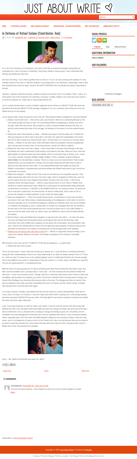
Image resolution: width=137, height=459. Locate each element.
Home (4, 26)
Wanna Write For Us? (111, 26)
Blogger (118, 94)
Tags (108, 47)
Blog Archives (120, 47)
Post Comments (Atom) (23, 438)
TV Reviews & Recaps (18, 26)
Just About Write (66, 450)
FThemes (44, 456)
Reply (12, 392)
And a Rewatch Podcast (40, 26)
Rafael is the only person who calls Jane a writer (26, 232)
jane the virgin (44, 38)
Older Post (85, 371)
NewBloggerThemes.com (95, 456)
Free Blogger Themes (77, 456)
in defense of (33, 38)
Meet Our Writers (92, 26)
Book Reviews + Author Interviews (67, 26)
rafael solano (55, 38)
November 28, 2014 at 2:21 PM (35, 386)
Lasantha (65, 456)
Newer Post (7, 371)
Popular (97, 47)
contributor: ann (21, 38)
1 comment (68, 38)
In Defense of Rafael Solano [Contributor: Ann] (31, 33)
